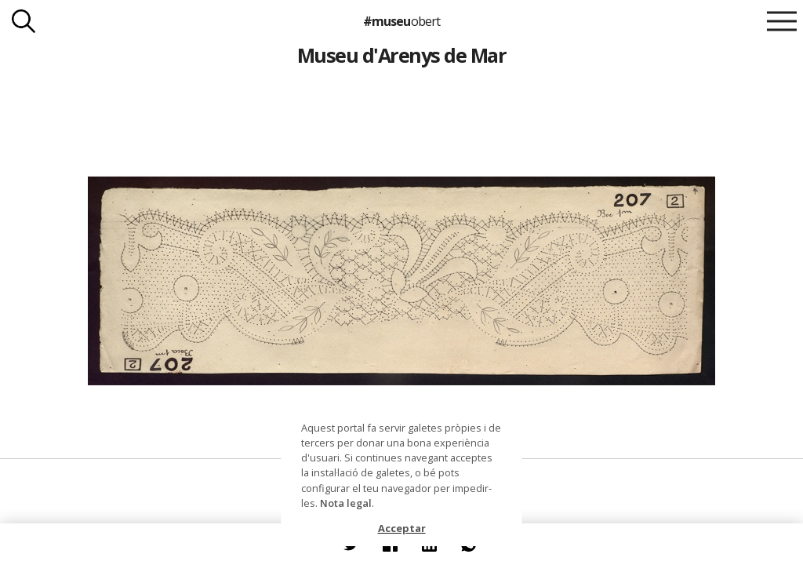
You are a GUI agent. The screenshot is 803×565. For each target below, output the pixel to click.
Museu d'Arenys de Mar (401, 55)
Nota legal (346, 503)
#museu (401, 21)
